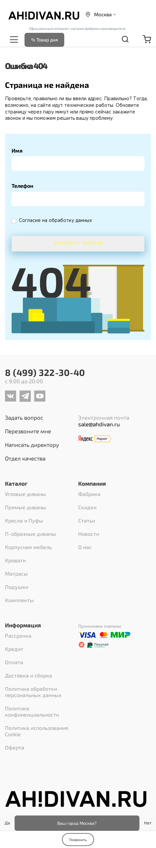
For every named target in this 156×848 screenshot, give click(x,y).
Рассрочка (18, 635)
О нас (85, 547)
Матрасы (16, 573)
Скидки (87, 507)
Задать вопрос (24, 417)
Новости (88, 533)
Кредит (14, 649)
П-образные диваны (30, 533)
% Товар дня (44, 39)
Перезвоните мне (28, 431)
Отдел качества (25, 458)
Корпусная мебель (28, 547)
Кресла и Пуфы (24, 520)
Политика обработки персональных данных (33, 691)
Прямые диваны (25, 507)
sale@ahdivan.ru (99, 424)
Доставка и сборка (28, 675)
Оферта (14, 747)
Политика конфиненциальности (32, 711)
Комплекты (19, 600)
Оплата (14, 662)
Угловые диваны (25, 494)
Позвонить (78, 839)
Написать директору (32, 444)
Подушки (16, 587)
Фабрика (89, 494)
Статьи (86, 520)
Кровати (15, 560)
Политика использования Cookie (36, 731)
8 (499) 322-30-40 (45, 372)
